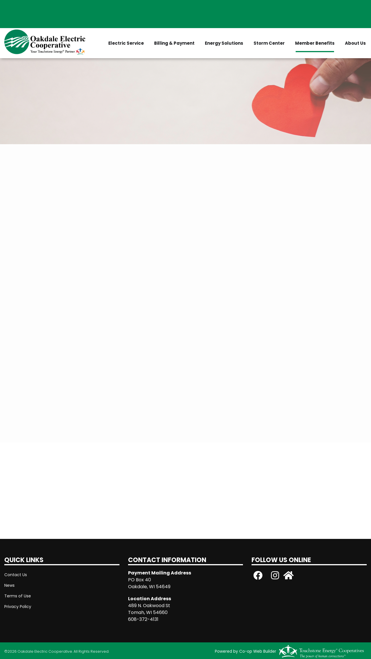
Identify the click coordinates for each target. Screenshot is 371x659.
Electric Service (126, 43)
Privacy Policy (17, 606)
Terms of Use (17, 596)
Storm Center (269, 43)
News (9, 585)
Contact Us (15, 575)
